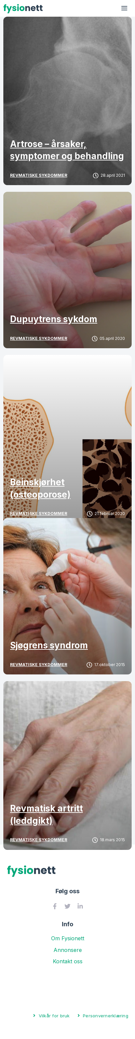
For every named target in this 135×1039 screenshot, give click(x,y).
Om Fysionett (67, 938)
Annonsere (67, 950)
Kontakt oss (68, 961)
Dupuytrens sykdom (53, 319)
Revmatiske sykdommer (38, 175)
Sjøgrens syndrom (49, 645)
